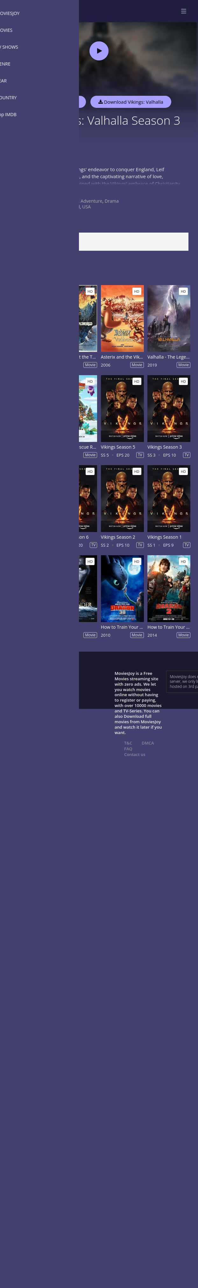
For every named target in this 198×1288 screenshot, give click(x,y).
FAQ (128, 749)
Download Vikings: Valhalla (130, 102)
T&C (128, 743)
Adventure (91, 201)
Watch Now (65, 102)
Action (71, 201)
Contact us (134, 754)
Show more (21, 189)
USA (86, 207)
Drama (112, 201)
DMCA (148, 743)
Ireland (72, 207)
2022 (70, 218)
